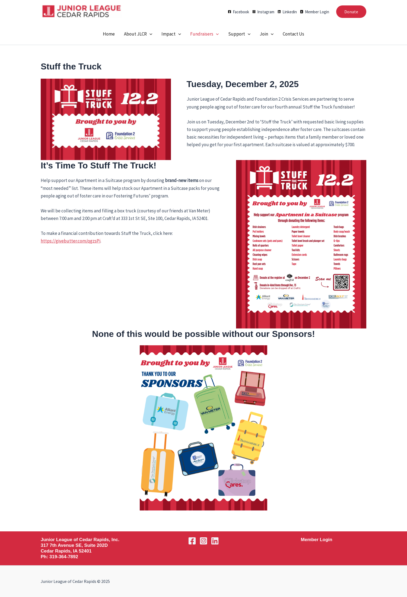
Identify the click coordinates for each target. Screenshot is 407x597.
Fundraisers (204, 34)
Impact (171, 34)
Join (267, 34)
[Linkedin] (287, 12)
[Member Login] (314, 12)
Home (109, 34)
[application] (149, 34)
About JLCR (138, 34)
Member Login (316, 539)
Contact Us (293, 34)
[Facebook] (238, 12)
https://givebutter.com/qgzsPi (70, 241)
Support (239, 34)
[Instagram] (263, 12)
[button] (351, 11)
